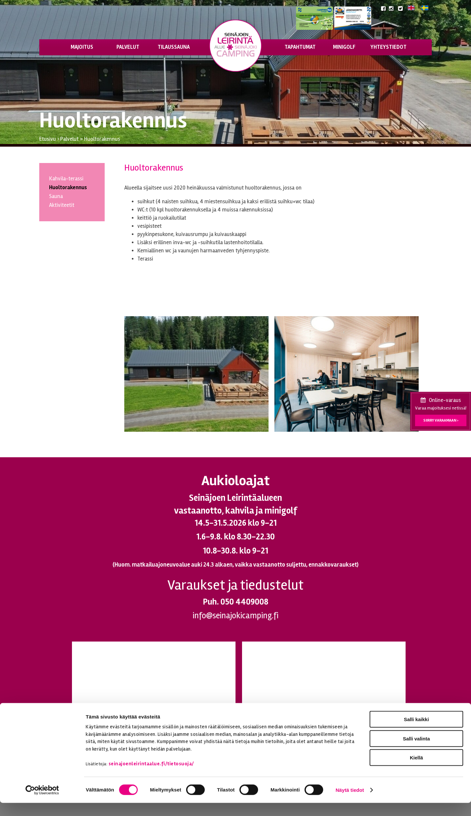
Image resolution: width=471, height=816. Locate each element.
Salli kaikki (416, 732)
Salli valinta (416, 751)
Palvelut (127, 47)
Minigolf (344, 47)
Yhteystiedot (389, 47)
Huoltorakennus (102, 139)
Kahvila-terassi (66, 178)
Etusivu (47, 139)
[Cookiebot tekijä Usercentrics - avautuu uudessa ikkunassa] (42, 803)
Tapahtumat (300, 47)
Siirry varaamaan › (440, 420)
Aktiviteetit (61, 205)
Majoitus (82, 47)
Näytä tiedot (350, 803)
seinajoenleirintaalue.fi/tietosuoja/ (151, 777)
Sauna (56, 196)
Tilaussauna (174, 47)
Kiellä (416, 770)
